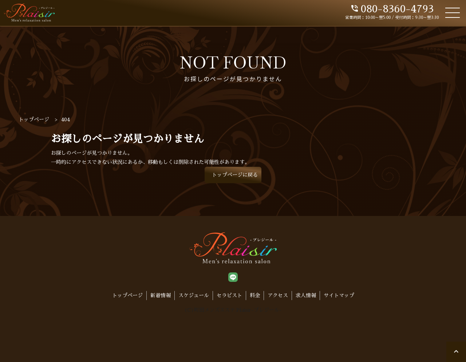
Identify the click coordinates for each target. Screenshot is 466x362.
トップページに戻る (235, 174)
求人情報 (306, 295)
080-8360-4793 (392, 9)
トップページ (127, 295)
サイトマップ (339, 295)
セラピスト (229, 295)
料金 (255, 295)
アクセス (278, 295)
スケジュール (193, 295)
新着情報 (160, 295)
